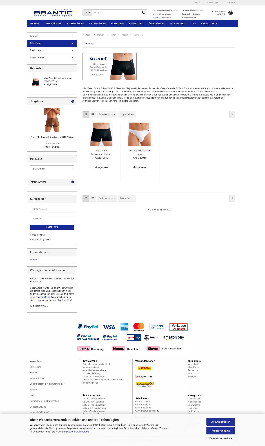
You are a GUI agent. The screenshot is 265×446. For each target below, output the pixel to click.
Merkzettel (229, 2)
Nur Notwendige (220, 430)
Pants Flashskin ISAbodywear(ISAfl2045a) (52, 137)
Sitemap (34, 259)
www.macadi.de (143, 407)
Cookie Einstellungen (40, 412)
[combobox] (107, 114)
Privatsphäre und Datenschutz (44, 401)
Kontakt (34, 372)
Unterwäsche (53, 23)
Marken (34, 23)
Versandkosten (37, 378)
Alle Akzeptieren (220, 421)
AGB (32, 395)
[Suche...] (87, 12)
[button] (198, 2)
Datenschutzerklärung (77, 431)
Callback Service (38, 407)
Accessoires (177, 23)
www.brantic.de (142, 404)
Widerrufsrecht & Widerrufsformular (47, 384)
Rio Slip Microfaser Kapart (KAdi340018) (139, 154)
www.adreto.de (43, 297)
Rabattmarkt (209, 23)
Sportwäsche (97, 23)
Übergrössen (156, 23)
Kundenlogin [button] (212, 2)
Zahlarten (34, 389)
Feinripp (34, 36)
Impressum (35, 367)
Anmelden (52, 227)
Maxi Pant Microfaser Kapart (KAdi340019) (101, 154)
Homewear (117, 23)
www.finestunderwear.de (147, 411)
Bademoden (136, 23)
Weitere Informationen (220, 438)
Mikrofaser (35, 43)
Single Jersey (37, 57)
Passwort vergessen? (40, 239)
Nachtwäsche (75, 23)
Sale (193, 23)
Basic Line (35, 50)
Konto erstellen (37, 235)
